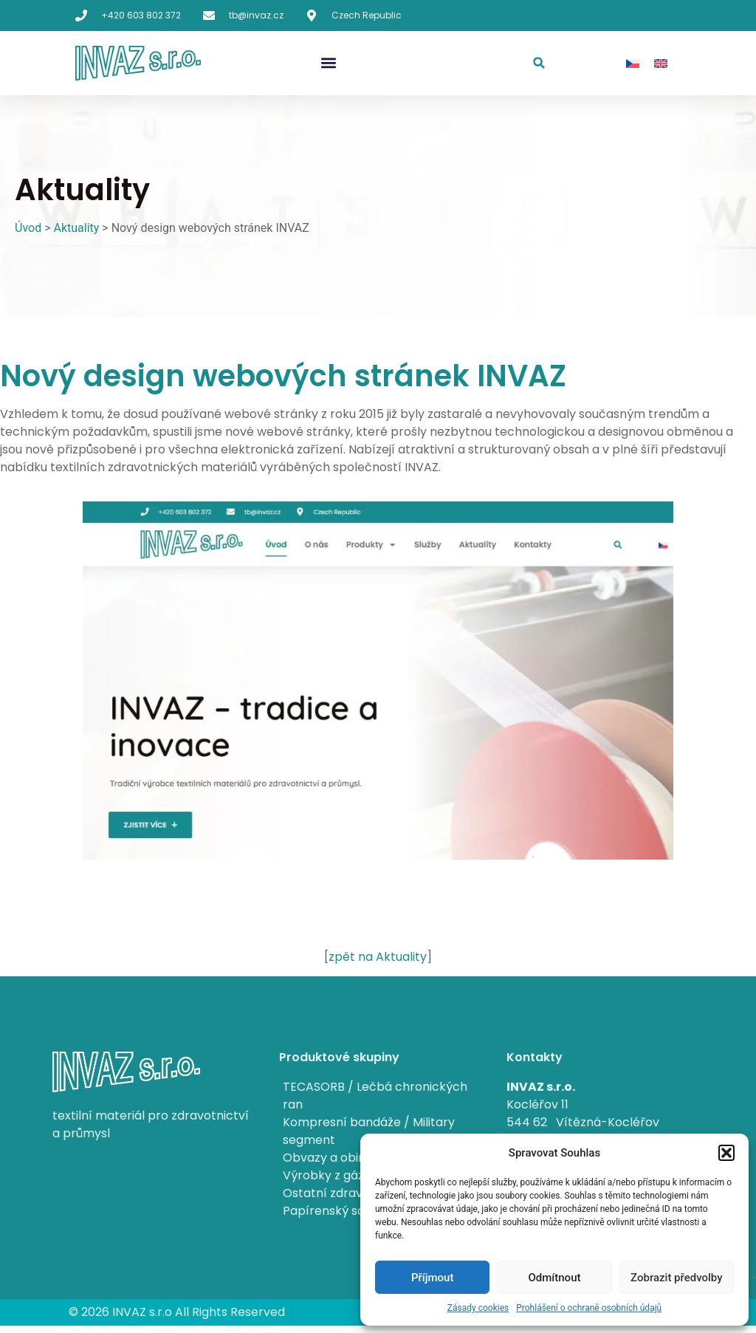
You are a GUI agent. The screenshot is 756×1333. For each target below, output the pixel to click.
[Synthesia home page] (138, 63)
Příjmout (432, 1277)
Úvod (28, 228)
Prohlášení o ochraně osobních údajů (589, 1308)
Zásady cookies (478, 1308)
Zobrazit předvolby (676, 1277)
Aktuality (76, 228)
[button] (726, 1152)
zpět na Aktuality (378, 956)
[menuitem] (633, 63)
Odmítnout (555, 1277)
